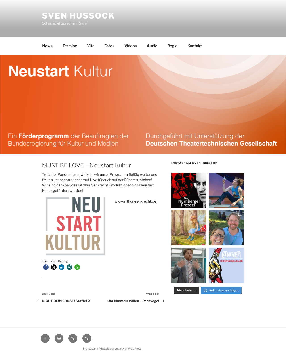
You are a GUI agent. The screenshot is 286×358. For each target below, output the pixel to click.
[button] (46, 267)
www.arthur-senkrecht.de (135, 201)
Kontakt (194, 46)
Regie (172, 46)
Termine (70, 46)
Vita (90, 46)
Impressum (89, 348)
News (47, 46)
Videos (130, 46)
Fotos (109, 46)
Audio (152, 46)
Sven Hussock (78, 16)
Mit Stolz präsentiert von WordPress (120, 348)
